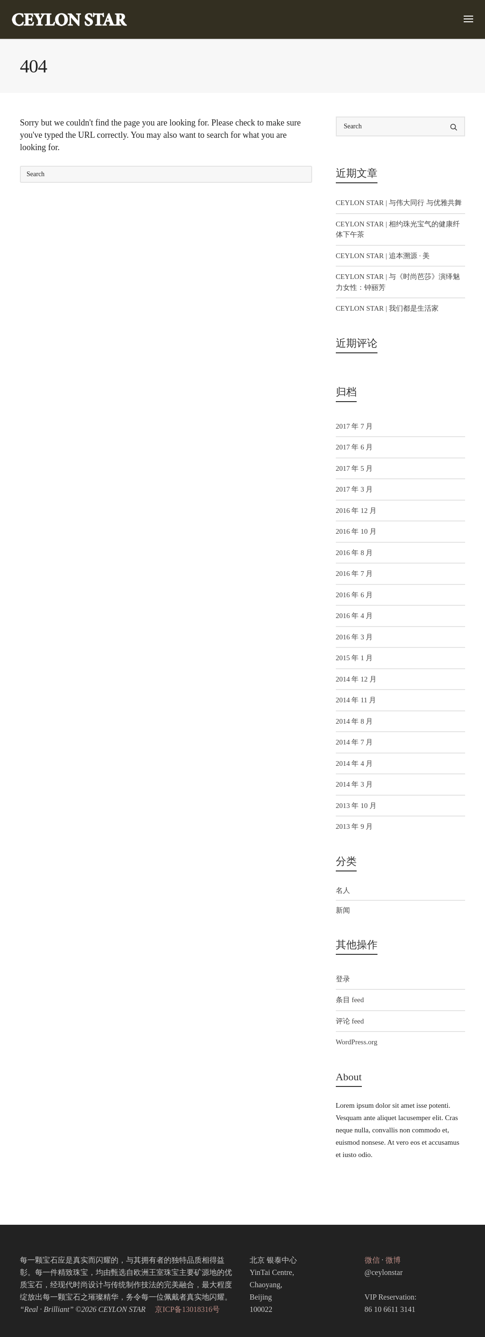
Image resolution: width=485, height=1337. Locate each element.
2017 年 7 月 (354, 426)
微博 (393, 1260)
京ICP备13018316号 (187, 1309)
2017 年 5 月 (354, 468)
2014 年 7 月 (354, 742)
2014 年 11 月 (356, 700)
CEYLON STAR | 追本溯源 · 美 (383, 256)
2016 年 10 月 (356, 531)
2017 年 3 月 (354, 489)
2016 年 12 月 (356, 510)
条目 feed (350, 1000)
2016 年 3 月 (354, 637)
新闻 (343, 910)
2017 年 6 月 (354, 447)
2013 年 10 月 (356, 805)
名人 (343, 890)
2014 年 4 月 (354, 763)
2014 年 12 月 (356, 679)
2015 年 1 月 (354, 658)
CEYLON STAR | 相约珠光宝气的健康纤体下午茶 (398, 229)
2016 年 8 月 (354, 552)
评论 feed (350, 1021)
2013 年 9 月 (354, 826)
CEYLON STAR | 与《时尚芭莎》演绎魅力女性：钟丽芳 (398, 282)
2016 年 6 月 (354, 595)
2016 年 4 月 (354, 615)
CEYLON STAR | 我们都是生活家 (387, 308)
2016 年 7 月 (354, 573)
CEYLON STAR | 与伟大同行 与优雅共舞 (399, 202)
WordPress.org (356, 1042)
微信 (372, 1260)
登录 (343, 979)
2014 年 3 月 (354, 784)
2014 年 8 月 (354, 721)
